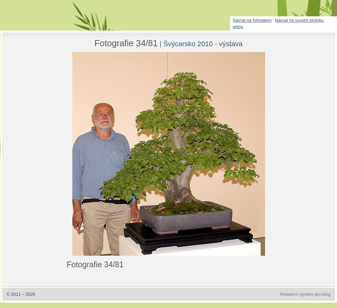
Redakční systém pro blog (305, 294)
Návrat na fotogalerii (252, 20)
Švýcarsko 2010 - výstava (202, 44)
